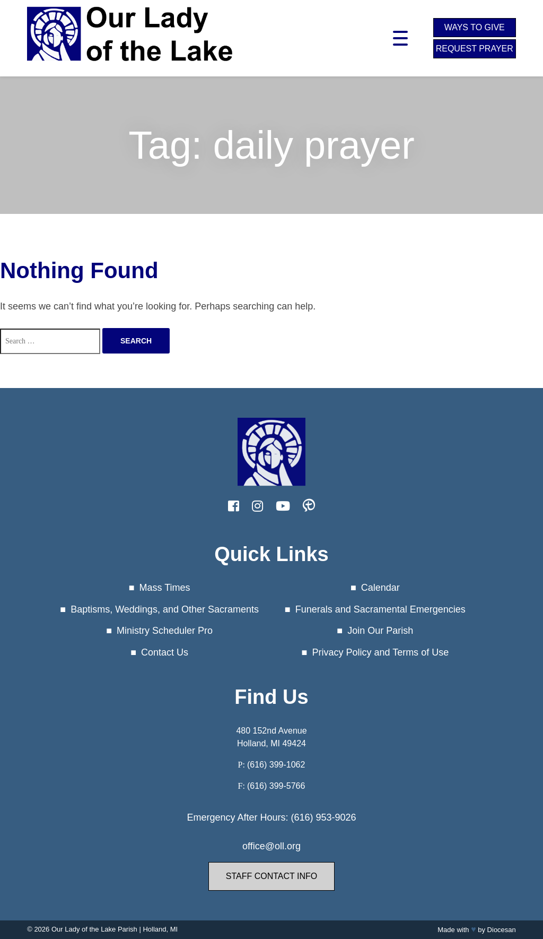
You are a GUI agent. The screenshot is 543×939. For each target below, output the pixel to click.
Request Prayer (474, 48)
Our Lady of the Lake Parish (94, 929)
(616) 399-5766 (276, 785)
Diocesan (501, 930)
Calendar (380, 587)
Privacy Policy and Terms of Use (380, 652)
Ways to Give (474, 27)
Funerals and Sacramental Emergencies (380, 609)
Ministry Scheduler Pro (165, 630)
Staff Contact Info (271, 876)
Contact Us (164, 652)
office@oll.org (271, 846)
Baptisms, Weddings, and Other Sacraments (165, 609)
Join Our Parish (380, 630)
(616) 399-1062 (276, 764)
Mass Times (164, 587)
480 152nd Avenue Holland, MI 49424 (271, 737)
